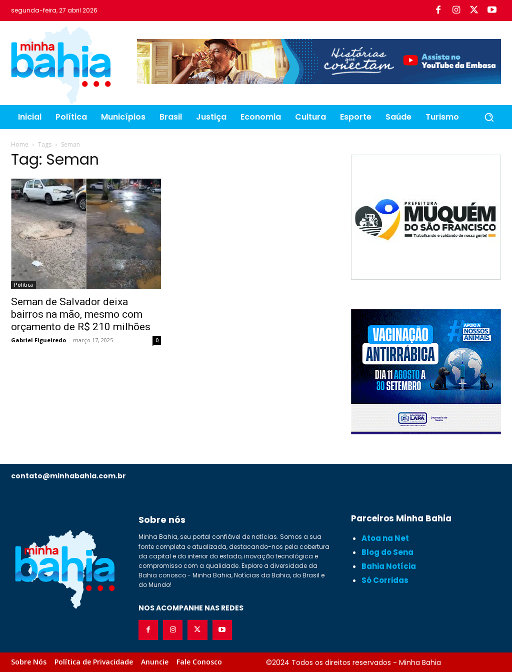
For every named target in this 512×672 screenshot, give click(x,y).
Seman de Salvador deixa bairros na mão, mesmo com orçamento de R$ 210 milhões (80, 314)
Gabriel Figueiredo (38, 340)
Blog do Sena (388, 552)
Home (19, 144)
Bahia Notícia (389, 566)
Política (23, 284)
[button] (489, 117)
